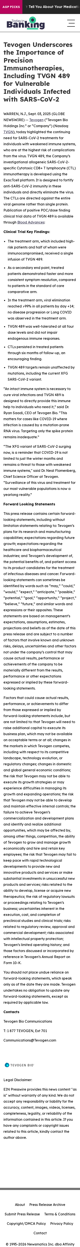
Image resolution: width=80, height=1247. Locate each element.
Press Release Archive (47, 1204)
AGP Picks (11, 7)
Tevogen (36, 120)
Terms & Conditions (59, 1214)
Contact (40, 1233)
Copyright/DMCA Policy (26, 1223)
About (20, 1204)
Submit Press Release (22, 1214)
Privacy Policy (61, 1223)
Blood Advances (30, 222)
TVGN (8, 132)
